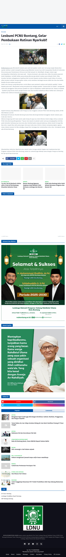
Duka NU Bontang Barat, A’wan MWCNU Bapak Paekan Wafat (30, 441)
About (12, 554)
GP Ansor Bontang (6, 493)
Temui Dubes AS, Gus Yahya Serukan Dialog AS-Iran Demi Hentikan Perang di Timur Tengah (38, 424)
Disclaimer (39, 554)
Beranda (3, 32)
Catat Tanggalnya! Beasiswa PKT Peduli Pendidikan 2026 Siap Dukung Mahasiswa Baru (37, 482)
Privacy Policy (48, 554)
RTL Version (57, 554)
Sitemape (25, 554)
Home (7, 554)
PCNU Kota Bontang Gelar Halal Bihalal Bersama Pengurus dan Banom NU (55, 185)
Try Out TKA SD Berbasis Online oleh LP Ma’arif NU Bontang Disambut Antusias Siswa (11, 185)
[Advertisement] (33, 12)
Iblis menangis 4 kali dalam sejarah (23, 449)
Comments (49, 410)
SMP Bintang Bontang (7, 498)
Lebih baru (5, 236)
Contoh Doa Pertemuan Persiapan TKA (23, 465)
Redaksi (18, 554)
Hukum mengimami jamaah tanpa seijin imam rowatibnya (30, 457)
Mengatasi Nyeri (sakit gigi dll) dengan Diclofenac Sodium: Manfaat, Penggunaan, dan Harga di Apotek (37, 417)
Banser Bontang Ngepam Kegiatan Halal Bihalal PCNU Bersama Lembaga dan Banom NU (32, 186)
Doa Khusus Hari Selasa (19, 474)
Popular (17, 410)
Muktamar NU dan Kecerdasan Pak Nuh (24, 433)
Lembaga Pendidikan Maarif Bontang (11, 496)
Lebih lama (61, 236)
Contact (32, 554)
